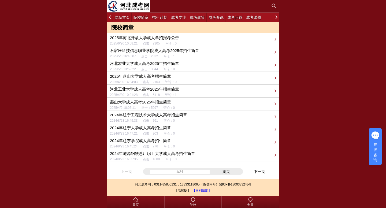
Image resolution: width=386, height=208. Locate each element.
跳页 (226, 171)
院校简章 (122, 27)
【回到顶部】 (201, 190)
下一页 (259, 171)
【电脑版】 (183, 190)
